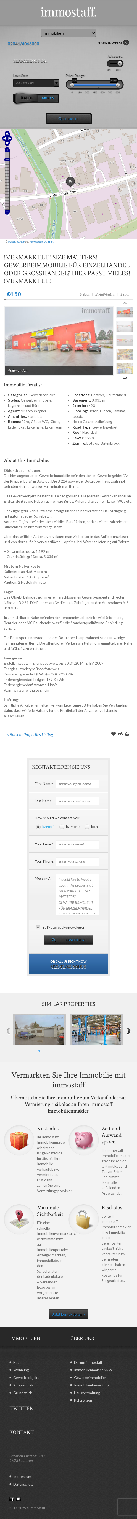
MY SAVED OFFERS (113, 43)
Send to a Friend (127, 734)
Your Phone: (44, 861)
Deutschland (116, 395)
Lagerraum (53, 427)
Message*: (43, 878)
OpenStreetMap (16, 241)
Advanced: (115, 56)
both (94, 827)
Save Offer (113, 734)
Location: (20, 75)
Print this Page (120, 734)
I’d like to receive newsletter (64, 927)
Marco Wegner (34, 411)
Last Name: (43, 801)
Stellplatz (35, 416)
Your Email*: (44, 844)
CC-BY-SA (49, 241)
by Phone (73, 827)
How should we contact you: (57, 818)
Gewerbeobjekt (42, 395)
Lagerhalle (35, 427)
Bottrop (97, 395)
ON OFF (114, 69)
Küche (54, 421)
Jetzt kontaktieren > (68, 1314)
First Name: (44, 784)
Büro (25, 421)
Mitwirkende (36, 241)
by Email (48, 827)
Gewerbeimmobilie (36, 400)
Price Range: (75, 75)
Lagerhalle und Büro (24, 405)
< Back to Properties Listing (30, 734)
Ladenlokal (16, 427)
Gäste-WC (39, 421)
